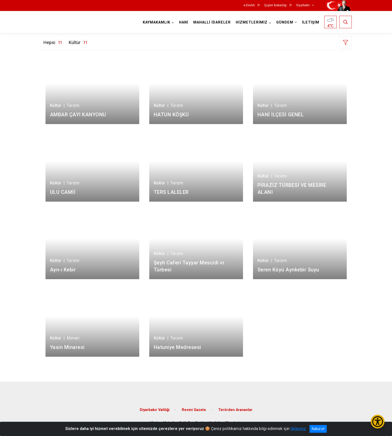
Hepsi (53, 42)
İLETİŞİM (310, 22)
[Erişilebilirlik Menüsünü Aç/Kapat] (377, 421)
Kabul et (318, 429)
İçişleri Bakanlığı (275, 5)
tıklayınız (298, 428)
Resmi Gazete (194, 410)
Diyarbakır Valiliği (155, 410)
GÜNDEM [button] (284, 22)
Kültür (78, 42)
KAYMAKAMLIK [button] (156, 22)
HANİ (183, 22)
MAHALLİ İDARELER (212, 22)
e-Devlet (249, 5)
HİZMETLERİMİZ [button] (252, 22)
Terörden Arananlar (235, 410)
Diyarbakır (303, 5)
